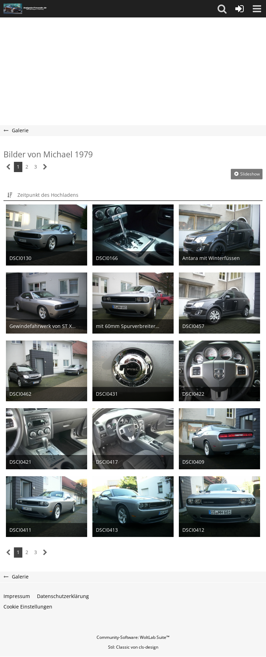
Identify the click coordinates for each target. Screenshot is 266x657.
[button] (222, 9)
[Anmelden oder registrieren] (239, 9)
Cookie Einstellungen (27, 606)
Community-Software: (133, 637)
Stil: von (133, 647)
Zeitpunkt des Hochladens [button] (47, 195)
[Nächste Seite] (45, 167)
